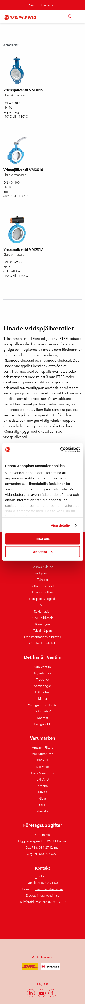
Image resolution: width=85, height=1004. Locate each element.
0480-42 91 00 (47, 883)
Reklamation (42, 611)
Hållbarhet (42, 692)
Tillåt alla (42, 539)
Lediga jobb (42, 724)
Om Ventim (42, 667)
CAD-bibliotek (42, 618)
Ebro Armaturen (42, 773)
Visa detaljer (61, 525)
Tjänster (42, 580)
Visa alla (42, 811)
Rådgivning (42, 573)
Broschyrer (42, 624)
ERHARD (42, 779)
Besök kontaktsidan (49, 889)
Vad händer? (43, 711)
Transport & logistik (42, 599)
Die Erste (42, 767)
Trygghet (42, 679)
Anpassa (43, 552)
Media (42, 699)
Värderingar (42, 686)
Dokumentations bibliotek (42, 637)
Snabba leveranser (42, 5)
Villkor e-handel (43, 586)
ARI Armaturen (42, 754)
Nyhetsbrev (42, 673)
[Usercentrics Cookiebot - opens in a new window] (60, 450)
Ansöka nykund (42, 567)
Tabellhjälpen (42, 631)
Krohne (42, 786)
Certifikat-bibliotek (42, 643)
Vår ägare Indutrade (42, 705)
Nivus (42, 798)
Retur (42, 605)
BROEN (42, 760)
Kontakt (42, 718)
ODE (42, 805)
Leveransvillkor (42, 592)
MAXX (42, 792)
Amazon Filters (42, 747)
